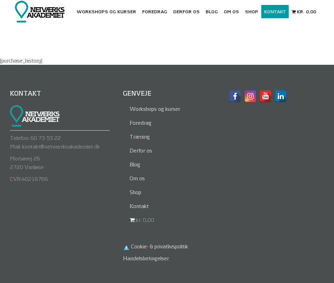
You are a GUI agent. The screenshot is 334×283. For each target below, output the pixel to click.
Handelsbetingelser (146, 258)
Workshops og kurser (155, 108)
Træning (140, 136)
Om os (137, 178)
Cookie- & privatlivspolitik (159, 246)
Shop (135, 192)
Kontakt (139, 206)
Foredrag (140, 122)
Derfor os (141, 150)
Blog (135, 164)
